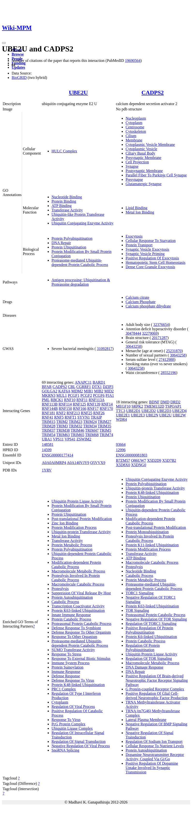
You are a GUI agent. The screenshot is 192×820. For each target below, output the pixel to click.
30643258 (133, 346)
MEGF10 (123, 406)
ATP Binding (62, 206)
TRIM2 (62, 422)
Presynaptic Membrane (143, 158)
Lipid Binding (136, 208)
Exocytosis (134, 236)
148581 (47, 444)
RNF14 (107, 404)
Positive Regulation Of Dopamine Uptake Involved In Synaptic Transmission (152, 767)
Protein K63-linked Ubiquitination (78, 610)
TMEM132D (154, 406)
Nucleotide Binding (67, 197)
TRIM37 (48, 430)
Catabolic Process (65, 602)
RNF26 (98, 413)
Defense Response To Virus (73, 680)
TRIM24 (90, 422)
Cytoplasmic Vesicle (141, 149)
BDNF (154, 402)
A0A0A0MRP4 (54, 463)
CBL (71, 387)
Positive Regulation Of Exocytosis (152, 258)
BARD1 (99, 382)
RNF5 (59, 417)
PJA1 (110, 395)
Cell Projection (137, 162)
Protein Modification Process (74, 527)
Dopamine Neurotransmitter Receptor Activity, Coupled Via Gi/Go (155, 757)
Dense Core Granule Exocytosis (150, 267)
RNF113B (50, 404)
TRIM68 (92, 435)
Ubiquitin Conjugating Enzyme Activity (82, 223)
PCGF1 (73, 395)
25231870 (174, 351)
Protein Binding (64, 201)
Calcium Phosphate (140, 302)
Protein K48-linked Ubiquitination (78, 685)
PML (46, 400)
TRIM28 (48, 426)
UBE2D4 (179, 411)
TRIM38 (63, 430)
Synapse (132, 166)
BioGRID (19, 77)
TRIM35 (104, 426)
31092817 (104, 349)
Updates (18, 67)
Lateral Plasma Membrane (146, 720)
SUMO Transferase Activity (73, 650)
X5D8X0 (123, 465)
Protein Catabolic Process (71, 619)
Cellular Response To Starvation (151, 241)
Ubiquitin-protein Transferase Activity (81, 532)
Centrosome (135, 127)
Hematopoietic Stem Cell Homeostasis (155, 262)
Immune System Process (70, 663)
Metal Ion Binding (140, 212)
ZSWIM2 (83, 439)
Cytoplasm (134, 123)
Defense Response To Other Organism (81, 632)
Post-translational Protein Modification (82, 519)
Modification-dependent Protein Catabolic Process (76, 564)
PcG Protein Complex (68, 724)
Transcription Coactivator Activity (78, 606)
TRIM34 (90, 426)
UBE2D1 (133, 411)
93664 (121, 444)
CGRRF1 (83, 387)
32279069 (149, 333)
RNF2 (61, 413)
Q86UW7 (138, 460)
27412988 (166, 359)
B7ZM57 (123, 460)
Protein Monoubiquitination (147, 532)
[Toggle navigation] (4, 43)
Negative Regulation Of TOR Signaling (156, 619)
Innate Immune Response (71, 615)
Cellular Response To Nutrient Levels (155, 746)
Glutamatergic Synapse (144, 184)
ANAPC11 (83, 382)
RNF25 (86, 413)
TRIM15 (48, 422)
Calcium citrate (137, 297)
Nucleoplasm (136, 118)
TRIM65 (77, 435)
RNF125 (79, 404)
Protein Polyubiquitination (72, 238)
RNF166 (79, 408)
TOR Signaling (137, 610)
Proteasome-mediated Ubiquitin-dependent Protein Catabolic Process (80, 262)
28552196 (168, 373)
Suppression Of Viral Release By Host (81, 593)
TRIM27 (104, 422)
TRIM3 (62, 426)
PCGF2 (86, 395)
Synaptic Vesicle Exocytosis (147, 249)
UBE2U (78, 92)
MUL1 (61, 395)
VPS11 (58, 439)
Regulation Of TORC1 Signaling (151, 623)
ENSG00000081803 (131, 455)
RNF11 (82, 400)
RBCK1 (57, 400)
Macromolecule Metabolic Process (78, 571)
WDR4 (121, 419)
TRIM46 (77, 430)
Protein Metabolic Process (72, 545)
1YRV (47, 470)
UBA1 (47, 439)
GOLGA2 (49, 391)
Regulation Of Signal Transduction (79, 741)
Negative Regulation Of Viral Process (81, 746)
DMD (164, 402)
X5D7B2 (169, 460)
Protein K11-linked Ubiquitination (152, 545)
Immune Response (66, 672)
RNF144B (50, 408)
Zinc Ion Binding (65, 523)
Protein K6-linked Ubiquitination (151, 637)
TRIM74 (106, 435)
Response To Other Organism (74, 637)
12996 (121, 450)
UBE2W (179, 415)
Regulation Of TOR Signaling (149, 658)
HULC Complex (64, 151)
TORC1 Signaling (140, 593)
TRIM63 (63, 435)
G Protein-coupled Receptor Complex (155, 689)
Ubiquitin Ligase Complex (72, 728)
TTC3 (120, 411)
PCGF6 (99, 395)
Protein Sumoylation (67, 667)
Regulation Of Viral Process (73, 706)
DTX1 (97, 387)
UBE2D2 (148, 411)
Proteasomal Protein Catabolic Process (81, 623)
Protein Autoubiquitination (72, 597)
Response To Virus (66, 720)
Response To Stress (66, 654)
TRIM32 (75, 426)
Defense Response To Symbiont (76, 628)
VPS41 (70, 439)
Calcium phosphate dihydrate (148, 306)
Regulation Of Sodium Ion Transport (154, 741)
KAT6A (64, 391)
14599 (47, 450)
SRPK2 (137, 406)
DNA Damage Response (144, 667)
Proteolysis (60, 589)
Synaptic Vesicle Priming (145, 254)
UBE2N (152, 415)
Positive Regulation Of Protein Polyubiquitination (149, 630)
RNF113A (96, 400)
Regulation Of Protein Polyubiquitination (143, 647)
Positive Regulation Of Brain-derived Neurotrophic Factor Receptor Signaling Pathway (157, 680)
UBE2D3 (164, 411)
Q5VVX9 (97, 463)
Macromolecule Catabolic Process (78, 584)
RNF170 (106, 408)
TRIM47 (92, 430)
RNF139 (93, 404)
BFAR (47, 387)
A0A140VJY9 (78, 463)
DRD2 (175, 402)
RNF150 (65, 408)
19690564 (132, 60)
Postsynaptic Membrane (144, 171)
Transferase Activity (67, 210)
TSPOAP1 (173, 406)
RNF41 (47, 417)
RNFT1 (70, 417)
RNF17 (93, 408)
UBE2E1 (123, 415)
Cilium (131, 136)
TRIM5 (105, 430)
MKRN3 (48, 395)
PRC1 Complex (64, 689)
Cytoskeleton (136, 131)
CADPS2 (152, 92)
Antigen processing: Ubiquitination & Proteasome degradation (81, 282)
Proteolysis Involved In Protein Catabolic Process (76, 577)
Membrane (134, 140)
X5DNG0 (138, 465)
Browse (18, 54)
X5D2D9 (154, 460)
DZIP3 (108, 387)
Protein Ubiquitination (69, 247)
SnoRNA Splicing (65, 750)
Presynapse (134, 179)
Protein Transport (139, 245)
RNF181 (48, 413)
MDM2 (77, 391)
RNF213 (73, 413)
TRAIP (96, 417)
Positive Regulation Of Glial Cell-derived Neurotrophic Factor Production (156, 695)
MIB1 (88, 391)
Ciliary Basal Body (140, 153)
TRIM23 (75, 422)
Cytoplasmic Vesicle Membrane (150, 144)
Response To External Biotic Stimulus (81, 658)
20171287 (159, 338)
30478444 (133, 333)
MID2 (109, 391)
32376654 (161, 325)
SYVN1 (83, 417)
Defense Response (66, 676)
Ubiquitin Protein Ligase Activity (77, 501)
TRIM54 (48, 435)
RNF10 (69, 400)
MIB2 (98, 391)
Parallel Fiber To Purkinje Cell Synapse (156, 175)
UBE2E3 (138, 415)
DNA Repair (61, 243)
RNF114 (65, 404)
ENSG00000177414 (57, 455)
